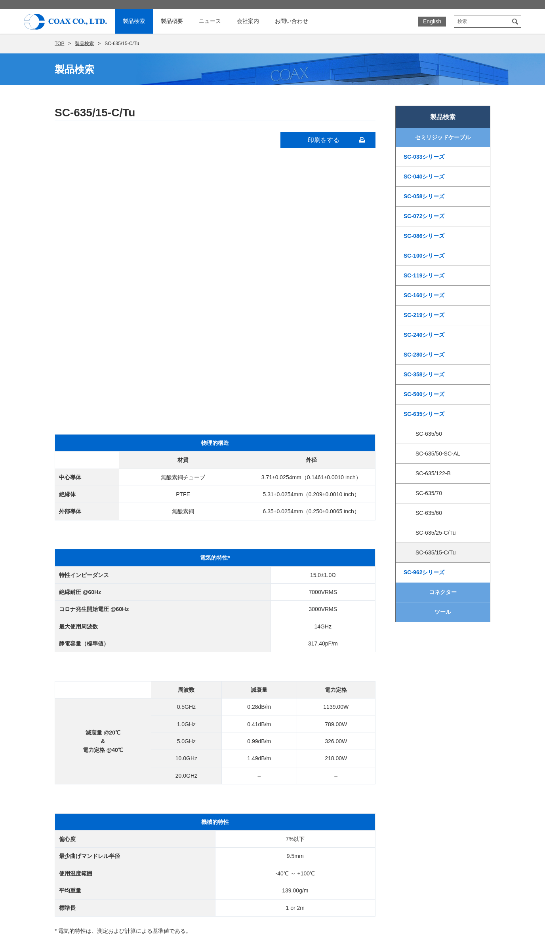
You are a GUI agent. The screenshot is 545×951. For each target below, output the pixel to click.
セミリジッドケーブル (443, 137)
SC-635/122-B (433, 473)
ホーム (86, 747)
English (432, 21)
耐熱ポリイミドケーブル (184, 798)
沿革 (305, 768)
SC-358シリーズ (424, 374)
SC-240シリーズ (424, 335)
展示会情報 (390, 759)
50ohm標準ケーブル (179, 819)
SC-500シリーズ (424, 394)
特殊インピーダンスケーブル (190, 829)
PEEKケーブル (172, 809)
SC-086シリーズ (424, 236)
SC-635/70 (428, 493)
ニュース (210, 21)
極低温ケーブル (173, 778)
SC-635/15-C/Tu (435, 552)
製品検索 (134, 21)
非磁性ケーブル (173, 788)
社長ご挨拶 (313, 747)
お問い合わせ (291, 21)
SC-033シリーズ (424, 157)
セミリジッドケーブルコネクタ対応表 (201, 757)
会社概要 (310, 757)
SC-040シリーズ (424, 176)
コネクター (443, 592)
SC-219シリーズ (424, 315)
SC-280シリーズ (424, 354)
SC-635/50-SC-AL (437, 453)
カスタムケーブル (176, 840)
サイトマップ (393, 805)
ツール (442, 612)
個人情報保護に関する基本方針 (418, 793)
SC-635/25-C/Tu (435, 533)
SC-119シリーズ (424, 275)
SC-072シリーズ (424, 216)
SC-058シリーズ (424, 196)
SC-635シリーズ (424, 414)
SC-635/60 (428, 513)
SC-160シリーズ (424, 295)
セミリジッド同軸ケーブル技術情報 (198, 747)
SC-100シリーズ (424, 255)
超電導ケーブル (173, 768)
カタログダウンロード (405, 782)
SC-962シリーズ (424, 572)
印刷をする (323, 140)
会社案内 (248, 21)
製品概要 (172, 21)
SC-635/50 (428, 434)
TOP (59, 43)
